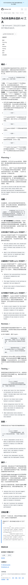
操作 (4, 462)
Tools (17, 13)
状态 (20, 578)
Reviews (5, 324)
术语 (13, 578)
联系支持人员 (5, 567)
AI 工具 (22, 13)
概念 (13, 13)
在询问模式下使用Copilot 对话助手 (14, 232)
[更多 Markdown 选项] (15, 34)
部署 (4, 421)
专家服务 (3, 579)
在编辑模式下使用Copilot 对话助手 (14, 261)
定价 (23, 578)
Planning (6, 157)
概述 (4, 64)
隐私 (16, 578)
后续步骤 (5, 512)
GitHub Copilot (7, 13)
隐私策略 (3, 558)
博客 (8, 579)
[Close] (24, 2)
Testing (5, 368)
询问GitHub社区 (5, 565)
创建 (4, 199)
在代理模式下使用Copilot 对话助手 (14, 293)
